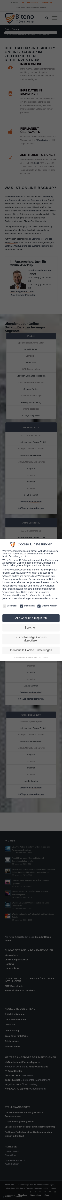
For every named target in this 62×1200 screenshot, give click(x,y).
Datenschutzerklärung (13, 595)
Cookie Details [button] (20, 657)
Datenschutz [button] (33, 657)
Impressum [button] (43, 657)
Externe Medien (47, 606)
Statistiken (27, 606)
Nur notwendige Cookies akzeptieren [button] (31, 639)
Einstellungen (24, 598)
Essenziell (10, 606)
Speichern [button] (31, 627)
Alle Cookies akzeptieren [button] (31, 618)
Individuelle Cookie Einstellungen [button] (31, 650)
